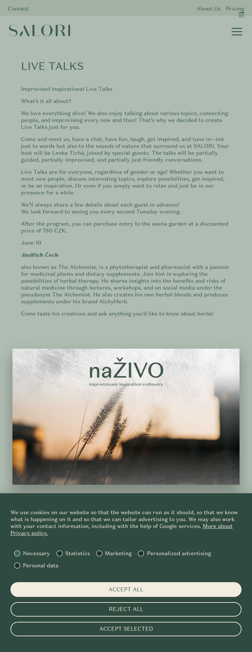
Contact (18, 8)
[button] (237, 31)
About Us (208, 8)
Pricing (235, 8)
